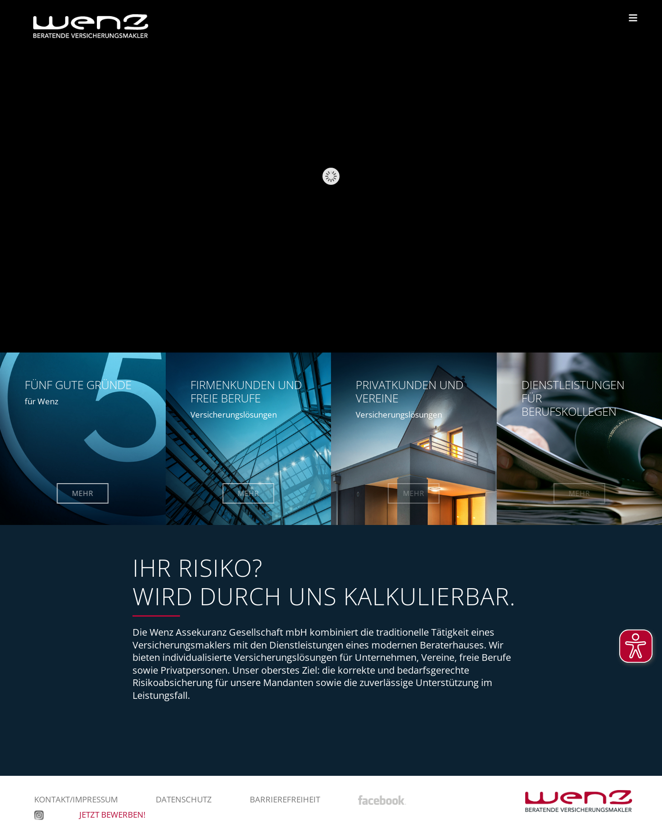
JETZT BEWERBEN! (112, 814)
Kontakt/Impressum (76, 799)
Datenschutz (184, 799)
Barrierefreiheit (285, 799)
